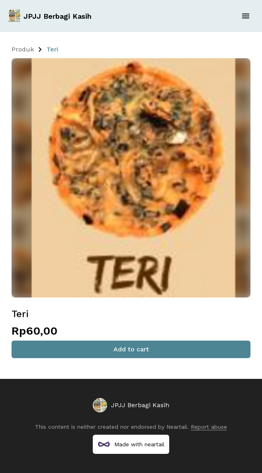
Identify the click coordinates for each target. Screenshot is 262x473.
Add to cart (131, 349)
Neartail (176, 427)
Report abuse (209, 427)
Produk (23, 49)
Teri (52, 49)
